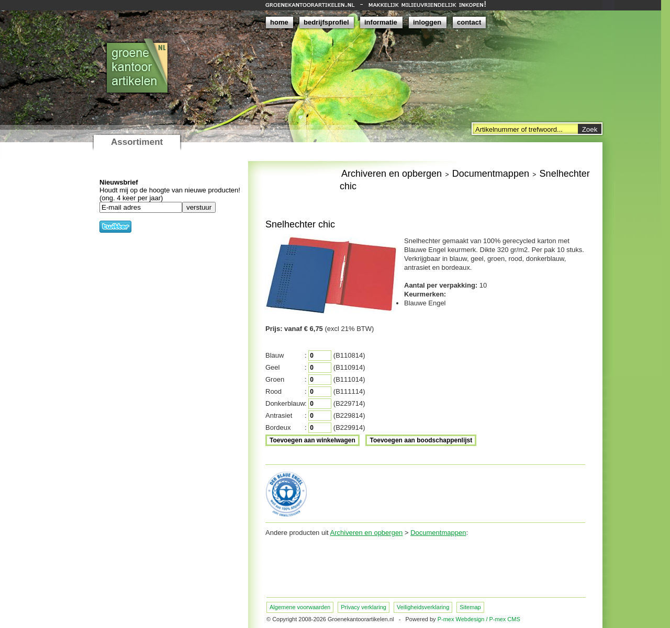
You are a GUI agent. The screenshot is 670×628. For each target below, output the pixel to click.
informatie (380, 22)
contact (469, 22)
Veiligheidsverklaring (423, 607)
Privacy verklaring (363, 607)
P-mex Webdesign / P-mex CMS (479, 619)
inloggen (427, 22)
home (279, 22)
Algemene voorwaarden (300, 607)
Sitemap (470, 607)
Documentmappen (490, 173)
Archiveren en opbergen (391, 173)
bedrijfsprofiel (326, 22)
